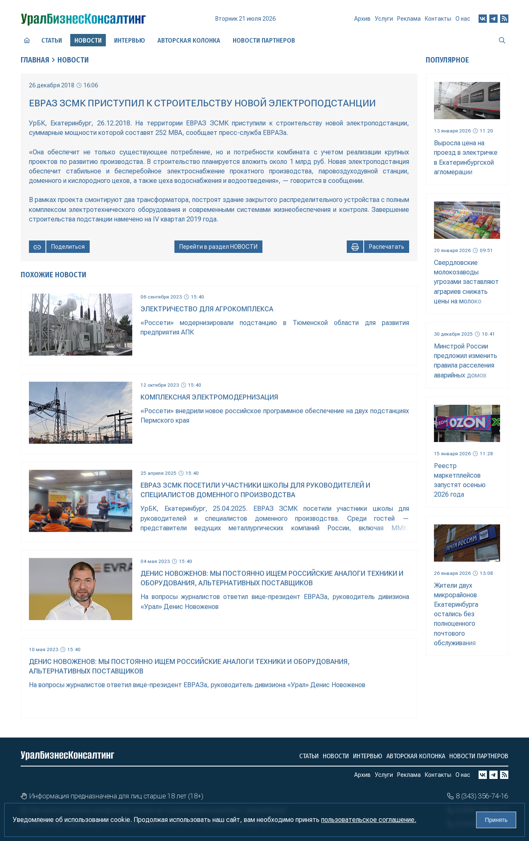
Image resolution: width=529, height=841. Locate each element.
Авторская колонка (188, 40)
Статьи (51, 40)
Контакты (438, 18)
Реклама (409, 18)
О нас (462, 18)
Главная (35, 60)
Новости (73, 60)
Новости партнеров (264, 40)
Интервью (129, 40)
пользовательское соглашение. (368, 820)
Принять (496, 820)
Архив (362, 18)
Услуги (384, 18)
